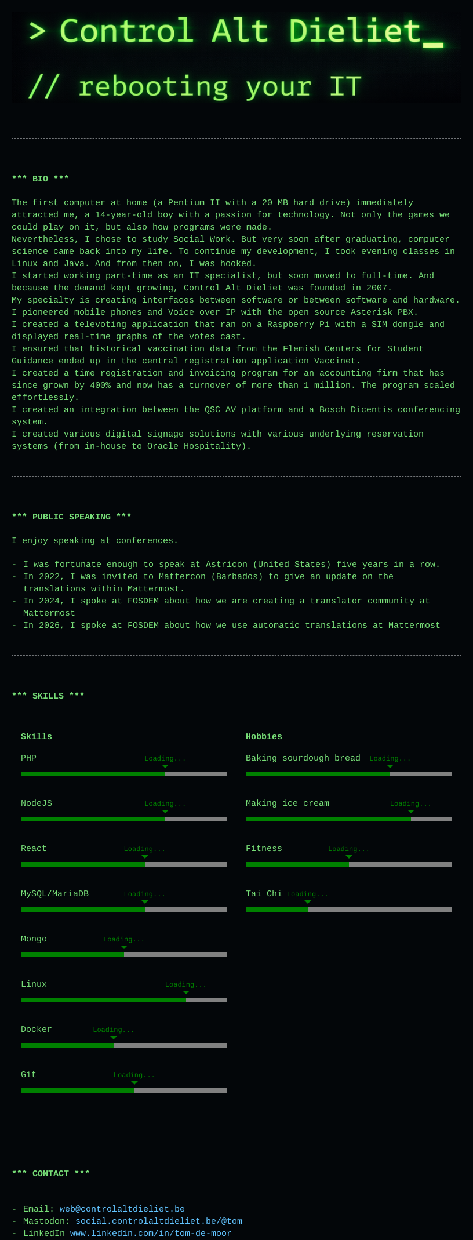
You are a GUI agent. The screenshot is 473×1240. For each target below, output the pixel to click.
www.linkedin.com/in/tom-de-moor (151, 1234)
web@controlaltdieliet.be (122, 1209)
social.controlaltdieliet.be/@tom (158, 1222)
